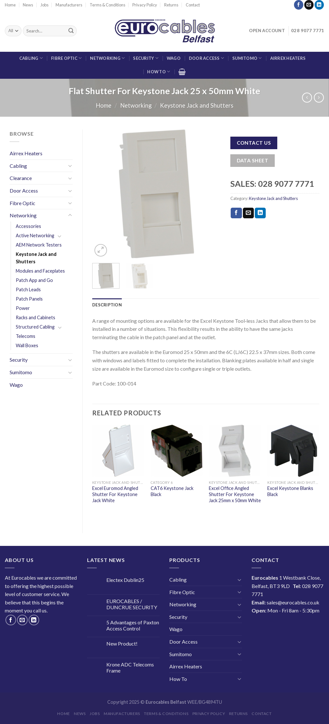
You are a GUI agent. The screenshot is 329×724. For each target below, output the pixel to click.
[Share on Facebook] (236, 213)
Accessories (28, 226)
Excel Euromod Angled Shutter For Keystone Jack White (115, 494)
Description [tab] (107, 304)
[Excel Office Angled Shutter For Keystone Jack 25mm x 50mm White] (235, 451)
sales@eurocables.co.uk (293, 602)
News (28, 4)
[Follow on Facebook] (298, 5)
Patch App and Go (34, 280)
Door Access (206, 58)
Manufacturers (69, 4)
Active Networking (35, 235)
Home (10, 4)
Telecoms (25, 336)
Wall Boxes (27, 345)
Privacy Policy (144, 4)
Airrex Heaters (288, 58)
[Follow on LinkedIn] (319, 5)
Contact (193, 4)
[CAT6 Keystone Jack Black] (177, 451)
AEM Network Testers (39, 245)
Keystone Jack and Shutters (196, 105)
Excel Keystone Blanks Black (290, 491)
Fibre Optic (66, 58)
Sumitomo (247, 58)
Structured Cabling (35, 327)
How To (158, 71)
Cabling (31, 58)
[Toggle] (70, 165)
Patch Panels (29, 299)
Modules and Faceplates (40, 271)
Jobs (44, 4)
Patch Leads (28, 289)
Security (145, 58)
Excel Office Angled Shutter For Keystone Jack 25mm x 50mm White (235, 494)
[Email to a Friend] (248, 213)
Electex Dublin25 (125, 580)
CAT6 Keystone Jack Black (172, 491)
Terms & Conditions (107, 4)
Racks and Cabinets (35, 317)
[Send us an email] (309, 5)
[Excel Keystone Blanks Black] (293, 451)
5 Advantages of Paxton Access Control (132, 625)
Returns (171, 4)
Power (23, 308)
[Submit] (71, 30)
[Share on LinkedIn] (260, 213)
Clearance (21, 178)
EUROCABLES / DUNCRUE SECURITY (131, 604)
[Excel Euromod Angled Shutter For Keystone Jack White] (118, 451)
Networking (107, 58)
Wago (174, 58)
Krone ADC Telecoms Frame (130, 667)
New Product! (122, 643)
